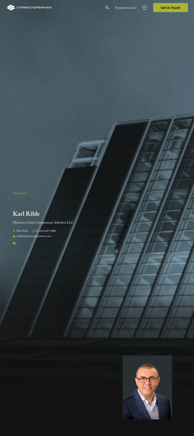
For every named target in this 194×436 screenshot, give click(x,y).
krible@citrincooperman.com (34, 236)
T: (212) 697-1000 (46, 230)
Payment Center (125, 7)
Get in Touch (170, 7)
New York (22, 231)
